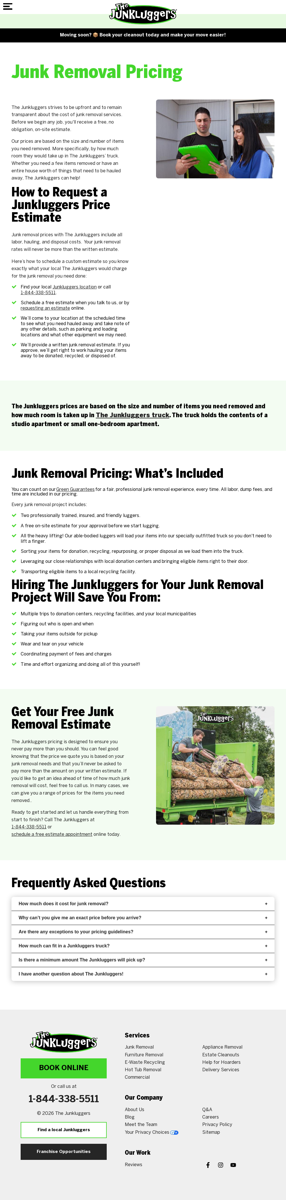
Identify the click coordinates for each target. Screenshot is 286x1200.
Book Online (63, 1068)
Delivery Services (220, 1070)
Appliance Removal (222, 1047)
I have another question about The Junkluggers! (143, 973)
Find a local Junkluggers (64, 1130)
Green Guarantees (75, 489)
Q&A (207, 1110)
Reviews (133, 1165)
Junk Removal (139, 1047)
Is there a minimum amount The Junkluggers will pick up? (143, 959)
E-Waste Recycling (145, 1062)
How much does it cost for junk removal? (143, 903)
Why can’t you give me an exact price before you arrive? (143, 917)
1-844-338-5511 (38, 293)
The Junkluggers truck (132, 415)
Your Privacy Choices (151, 1132)
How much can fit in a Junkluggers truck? (143, 945)
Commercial (137, 1077)
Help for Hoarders (221, 1062)
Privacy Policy (217, 1125)
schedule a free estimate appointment (51, 834)
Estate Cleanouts (220, 1055)
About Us (134, 1110)
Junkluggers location (74, 287)
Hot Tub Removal (143, 1070)
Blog (130, 1117)
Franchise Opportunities (64, 1152)
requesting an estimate (45, 308)
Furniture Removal (144, 1055)
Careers (210, 1117)
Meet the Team (141, 1125)
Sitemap (211, 1132)
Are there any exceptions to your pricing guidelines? (143, 931)
